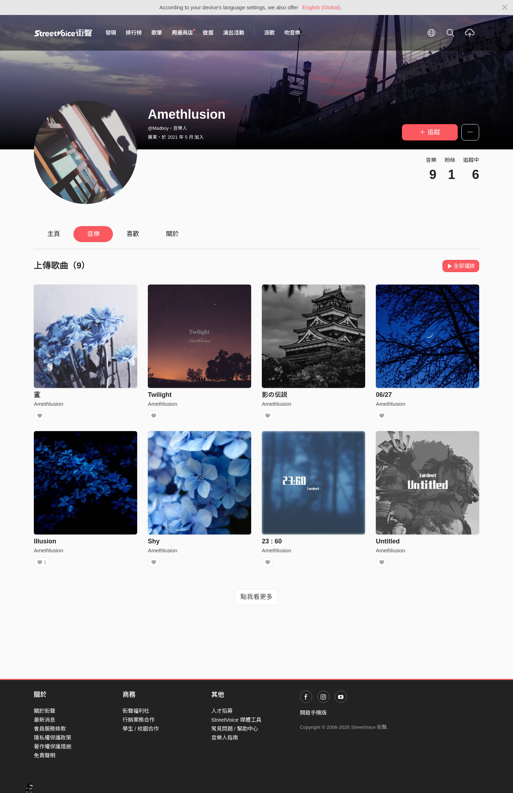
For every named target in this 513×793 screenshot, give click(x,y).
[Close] (505, 7)
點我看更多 (256, 601)
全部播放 (461, 266)
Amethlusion (48, 404)
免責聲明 (44, 755)
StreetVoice (63, 32)
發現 (110, 33)
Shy (154, 543)
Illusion (45, 543)
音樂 (93, 233)
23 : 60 (272, 543)
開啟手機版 (313, 713)
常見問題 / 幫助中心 (235, 729)
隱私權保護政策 (52, 738)
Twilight (160, 394)
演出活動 (233, 33)
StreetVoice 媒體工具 (236, 720)
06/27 (384, 394)
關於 (172, 233)
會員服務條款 (50, 729)
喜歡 (132, 233)
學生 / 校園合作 (141, 729)
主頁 (53, 233)
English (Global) (321, 7)
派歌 (269, 33)
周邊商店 (183, 32)
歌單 (156, 33)
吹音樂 (292, 33)
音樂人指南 (224, 738)
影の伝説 (274, 394)
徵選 (208, 33)
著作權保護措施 (52, 746)
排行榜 (134, 33)
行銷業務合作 (139, 720)
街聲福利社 (136, 711)
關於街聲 (44, 711)
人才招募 (222, 711)
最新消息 (44, 720)
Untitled (388, 543)
